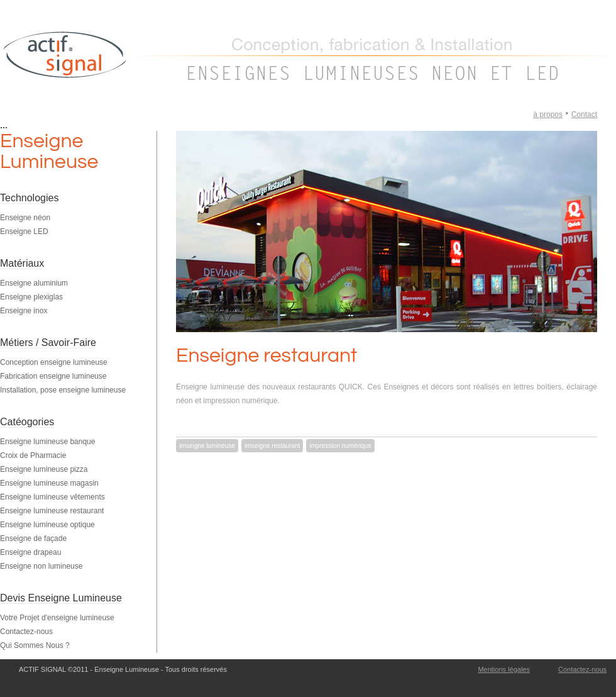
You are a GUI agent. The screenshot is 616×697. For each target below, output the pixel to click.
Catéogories (27, 421)
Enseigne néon (25, 217)
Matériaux (22, 263)
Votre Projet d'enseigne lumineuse (57, 617)
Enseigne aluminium (34, 283)
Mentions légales (504, 669)
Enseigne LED (24, 231)
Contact (584, 114)
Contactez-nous (26, 631)
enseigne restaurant (272, 445)
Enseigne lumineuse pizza (43, 469)
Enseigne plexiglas (31, 297)
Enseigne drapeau (30, 552)
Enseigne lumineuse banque (47, 441)
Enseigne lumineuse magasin (49, 483)
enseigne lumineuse (207, 445)
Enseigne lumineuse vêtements (52, 497)
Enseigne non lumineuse (41, 566)
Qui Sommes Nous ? (35, 645)
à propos (548, 114)
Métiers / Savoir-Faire (48, 342)
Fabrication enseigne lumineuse (53, 376)
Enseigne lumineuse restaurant (52, 510)
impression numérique (340, 445)
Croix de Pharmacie (33, 455)
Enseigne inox (23, 310)
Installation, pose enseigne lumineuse (63, 390)
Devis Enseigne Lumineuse (61, 598)
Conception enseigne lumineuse (53, 362)
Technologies (29, 197)
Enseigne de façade (33, 538)
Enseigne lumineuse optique (47, 524)
